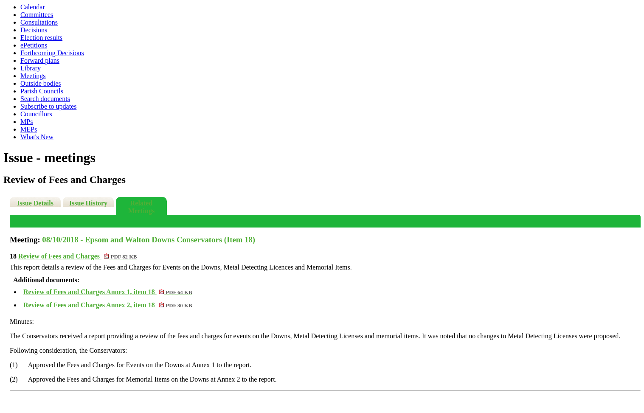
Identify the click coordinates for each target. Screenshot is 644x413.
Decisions (33, 30)
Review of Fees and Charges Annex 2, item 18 (107, 305)
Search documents (45, 98)
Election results (41, 37)
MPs (26, 121)
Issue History (88, 203)
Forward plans (39, 60)
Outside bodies (40, 83)
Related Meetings (141, 206)
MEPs (28, 129)
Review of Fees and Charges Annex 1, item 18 (107, 291)
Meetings (33, 75)
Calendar (32, 7)
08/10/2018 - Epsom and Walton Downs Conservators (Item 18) (148, 239)
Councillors (36, 114)
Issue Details (35, 203)
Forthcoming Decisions (52, 52)
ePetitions (33, 45)
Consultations (39, 22)
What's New (36, 136)
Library (30, 68)
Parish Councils (41, 91)
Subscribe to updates (48, 106)
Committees (36, 14)
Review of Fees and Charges (77, 256)
